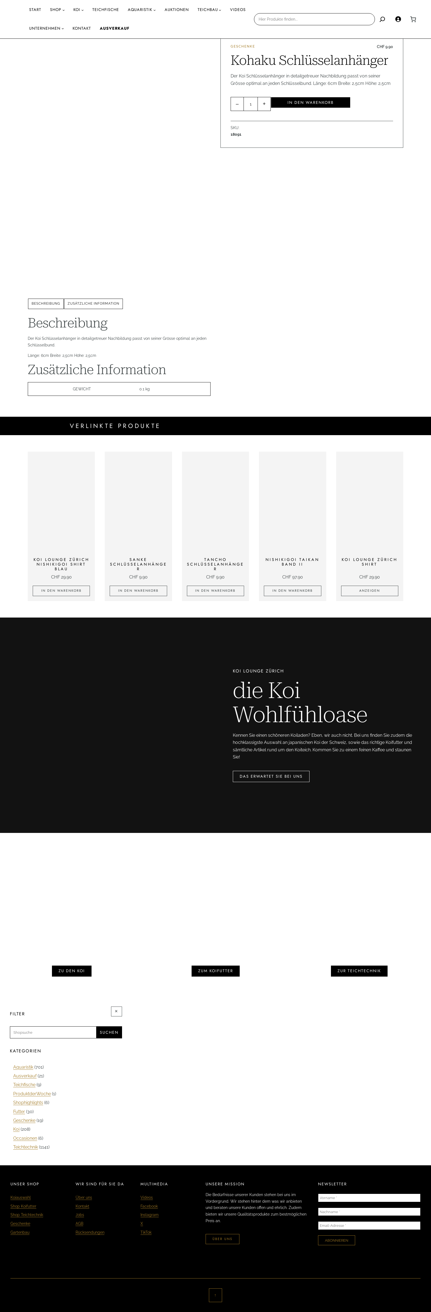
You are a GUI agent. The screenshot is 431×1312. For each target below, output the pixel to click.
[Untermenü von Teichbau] (220, 10)
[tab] (46, 304)
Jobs (80, 1214)
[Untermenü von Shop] (63, 10)
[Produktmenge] (251, 104)
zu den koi (72, 971)
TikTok (145, 1232)
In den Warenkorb (311, 102)
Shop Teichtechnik (26, 1214)
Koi (76, 9)
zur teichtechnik (359, 971)
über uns (222, 1238)
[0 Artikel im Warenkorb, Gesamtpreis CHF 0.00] (413, 19)
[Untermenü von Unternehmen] (63, 28)
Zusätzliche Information (93, 303)
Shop (55, 9)
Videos (146, 1197)
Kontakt (82, 1206)
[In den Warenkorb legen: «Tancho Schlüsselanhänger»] (215, 591)
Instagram (149, 1214)
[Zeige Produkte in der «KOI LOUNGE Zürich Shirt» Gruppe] (369, 591)
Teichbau (208, 9)
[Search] (382, 19)
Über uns (84, 1197)
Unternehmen (44, 28)
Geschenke (243, 46)
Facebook (149, 1206)
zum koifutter (215, 971)
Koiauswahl (20, 1197)
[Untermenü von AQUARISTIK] (154, 10)
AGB (79, 1223)
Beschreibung (46, 303)
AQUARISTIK (140, 9)
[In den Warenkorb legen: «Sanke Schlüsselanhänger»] (138, 591)
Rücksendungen (90, 1232)
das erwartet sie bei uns (271, 776)
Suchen (109, 1032)
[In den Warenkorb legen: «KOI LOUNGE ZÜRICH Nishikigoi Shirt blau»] (61, 591)
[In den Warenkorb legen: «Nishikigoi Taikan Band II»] (292, 591)
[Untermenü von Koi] (82, 10)
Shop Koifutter (23, 1206)
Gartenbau (19, 1232)
